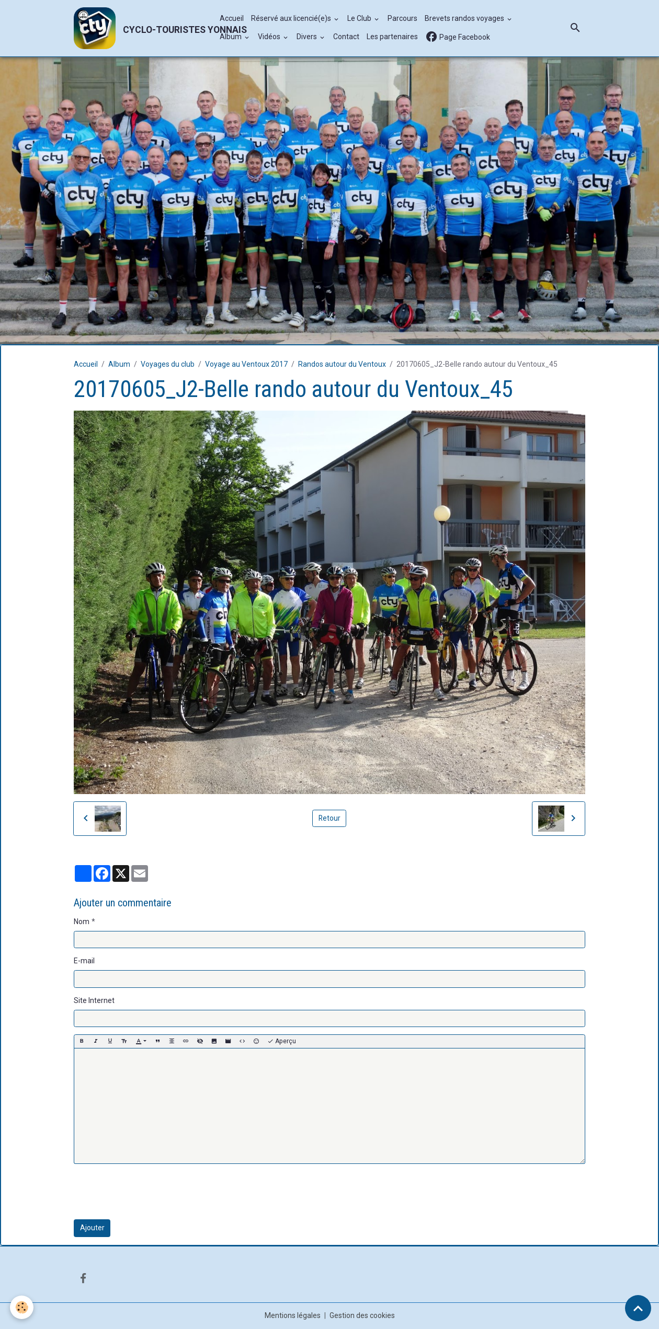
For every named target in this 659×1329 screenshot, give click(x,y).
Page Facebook (457, 37)
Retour (329, 818)
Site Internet (94, 1000)
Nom (81, 921)
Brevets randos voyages (465, 19)
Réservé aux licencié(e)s (292, 19)
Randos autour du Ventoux (342, 364)
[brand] (141, 28)
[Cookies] (22, 1307)
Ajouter (92, 1228)
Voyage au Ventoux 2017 (246, 364)
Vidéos (270, 37)
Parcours (402, 19)
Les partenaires (392, 37)
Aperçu (281, 1041)
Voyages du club (168, 364)
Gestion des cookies (362, 1315)
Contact (346, 37)
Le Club (360, 19)
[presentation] (153, 1192)
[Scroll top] (638, 1308)
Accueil (232, 19)
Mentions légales (293, 1315)
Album (231, 37)
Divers (308, 37)
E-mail (84, 961)
